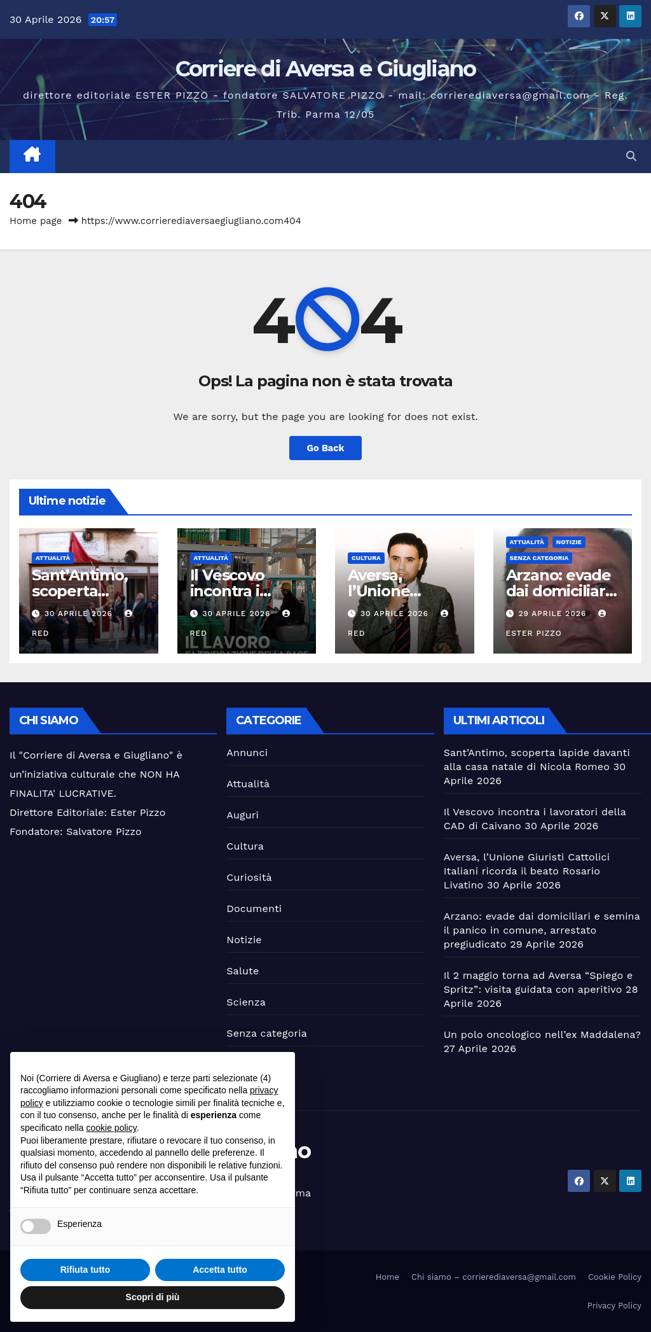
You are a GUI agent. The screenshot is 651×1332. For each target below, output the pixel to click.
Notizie (569, 541)
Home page (36, 221)
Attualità (53, 557)
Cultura (366, 557)
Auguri (242, 815)
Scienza (246, 1002)
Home (387, 1277)
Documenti (254, 908)
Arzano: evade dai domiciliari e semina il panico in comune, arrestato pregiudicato (542, 930)
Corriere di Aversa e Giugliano (325, 68)
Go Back (325, 448)
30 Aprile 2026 (80, 613)
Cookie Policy (614, 1277)
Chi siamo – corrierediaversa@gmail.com (493, 1277)
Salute (242, 971)
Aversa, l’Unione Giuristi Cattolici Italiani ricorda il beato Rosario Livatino (527, 871)
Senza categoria (539, 557)
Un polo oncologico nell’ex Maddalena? (542, 1034)
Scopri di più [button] (153, 1297)
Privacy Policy (614, 1305)
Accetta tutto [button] (220, 1270)
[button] (631, 156)
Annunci (247, 753)
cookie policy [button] (111, 1128)
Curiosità (248, 877)
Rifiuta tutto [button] (85, 1270)
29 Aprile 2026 (553, 613)
